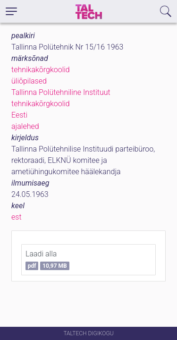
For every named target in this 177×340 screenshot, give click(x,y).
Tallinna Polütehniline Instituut (60, 92)
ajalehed (25, 126)
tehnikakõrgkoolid (40, 69)
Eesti (19, 114)
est (16, 216)
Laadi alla (47, 259)
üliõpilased (29, 80)
